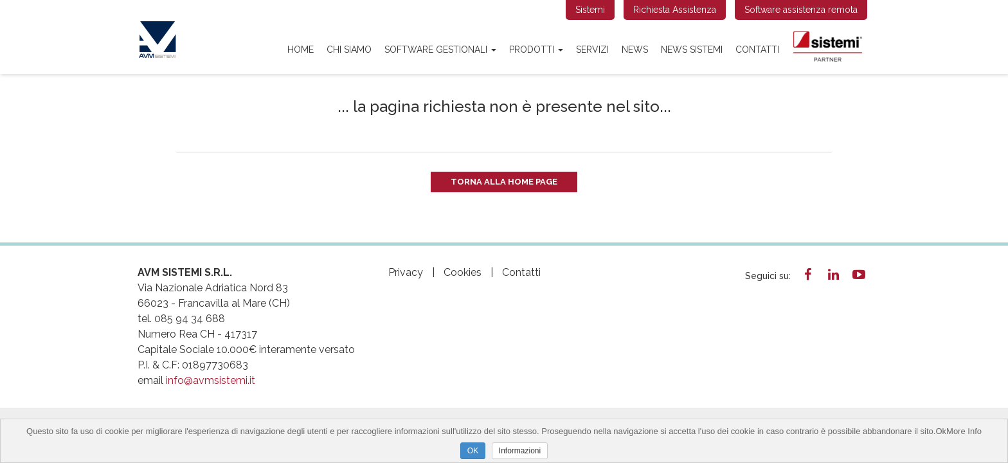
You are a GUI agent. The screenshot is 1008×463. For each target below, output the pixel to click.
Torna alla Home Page (504, 181)
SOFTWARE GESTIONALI (440, 49)
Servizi (592, 49)
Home (300, 49)
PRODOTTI (536, 49)
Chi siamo (349, 49)
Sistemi (590, 10)
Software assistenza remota (801, 10)
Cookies (463, 272)
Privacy (405, 272)
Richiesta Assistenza (674, 10)
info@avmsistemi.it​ (210, 380)
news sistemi (692, 49)
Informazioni (520, 450)
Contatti (757, 49)
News (635, 49)
